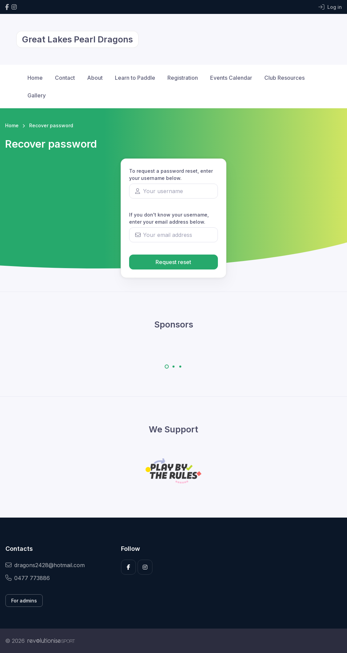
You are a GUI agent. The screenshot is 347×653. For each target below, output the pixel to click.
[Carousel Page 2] (173, 367)
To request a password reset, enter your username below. (171, 174)
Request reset (173, 262)
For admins (24, 600)
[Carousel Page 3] (180, 367)
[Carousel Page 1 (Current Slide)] (167, 367)
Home (35, 77)
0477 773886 (27, 578)
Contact (65, 77)
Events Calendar (231, 77)
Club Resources (284, 77)
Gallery (36, 95)
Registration (182, 77)
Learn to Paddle (135, 77)
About (95, 77)
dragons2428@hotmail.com (45, 565)
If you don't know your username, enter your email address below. (169, 218)
